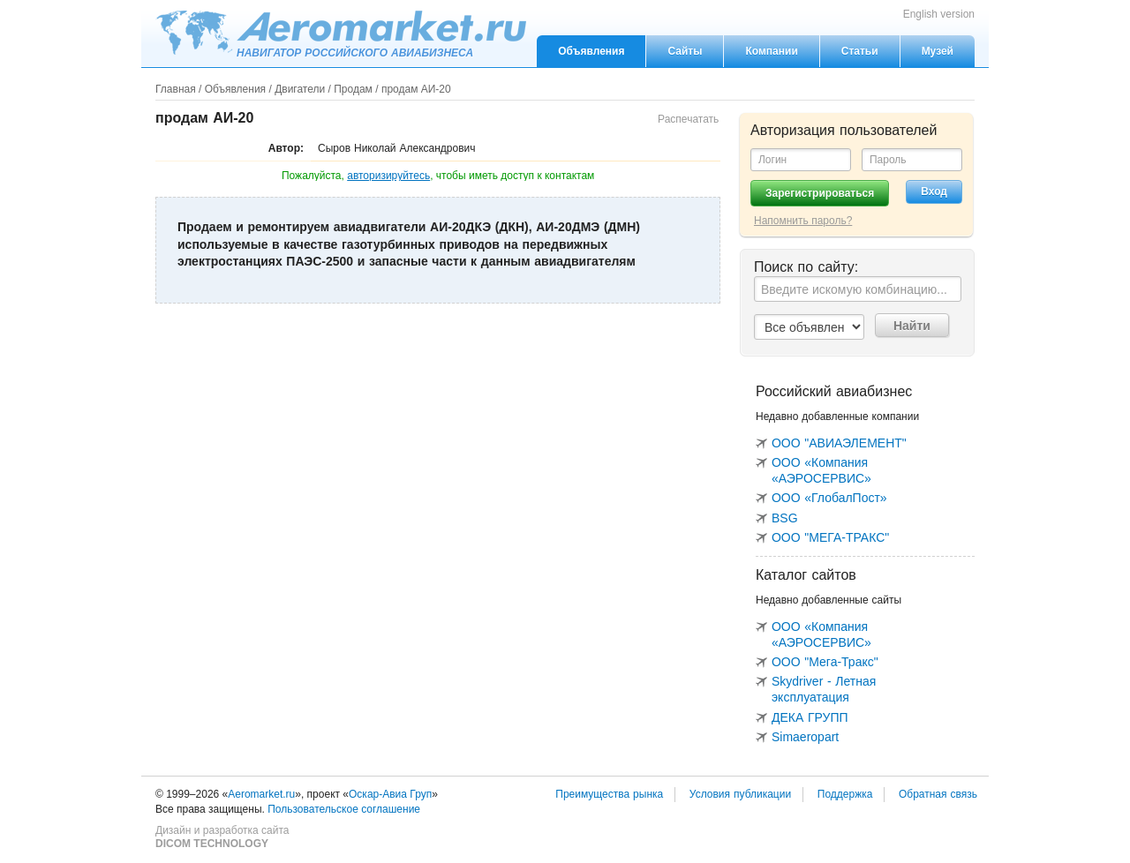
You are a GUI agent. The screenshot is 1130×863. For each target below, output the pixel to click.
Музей (937, 51)
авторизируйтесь (388, 175)
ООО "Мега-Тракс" (825, 662)
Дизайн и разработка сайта (222, 837)
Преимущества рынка (609, 794)
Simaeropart (805, 737)
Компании (771, 51)
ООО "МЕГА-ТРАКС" (830, 537)
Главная (175, 89)
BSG (785, 518)
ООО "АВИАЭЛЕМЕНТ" (839, 443)
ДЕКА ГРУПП (810, 717)
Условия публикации (740, 794)
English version (939, 14)
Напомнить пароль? (803, 220)
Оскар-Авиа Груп (390, 794)
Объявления (591, 51)
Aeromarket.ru (340, 33)
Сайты (684, 51)
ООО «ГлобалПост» (829, 498)
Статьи (859, 51)
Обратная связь (938, 794)
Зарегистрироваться (819, 193)
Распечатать (688, 119)
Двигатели (300, 89)
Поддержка (845, 794)
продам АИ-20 (416, 89)
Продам (353, 89)
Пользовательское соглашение (343, 809)
